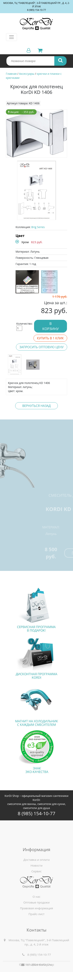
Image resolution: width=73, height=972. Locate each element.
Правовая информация (36, 916)
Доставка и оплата (36, 871)
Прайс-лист (36, 922)
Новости (37, 877)
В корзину (50, 326)
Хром (25, 242)
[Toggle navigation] (11, 37)
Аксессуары (26, 74)
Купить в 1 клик (50, 338)
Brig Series (38, 227)
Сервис (36, 883)
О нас (36, 904)
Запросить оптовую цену (41, 347)
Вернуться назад (36, 406)
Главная (11, 74)
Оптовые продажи (36, 910)
